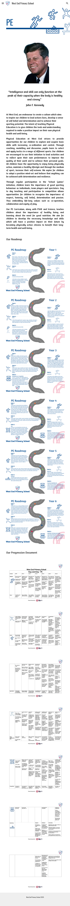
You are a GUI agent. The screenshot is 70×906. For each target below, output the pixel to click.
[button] (3, 3)
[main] (35, 23)
